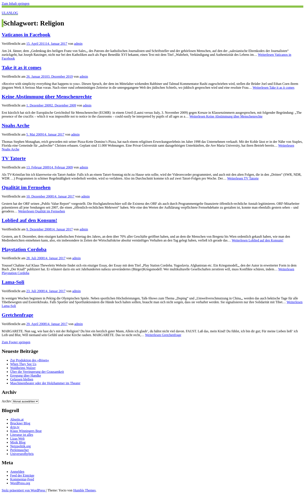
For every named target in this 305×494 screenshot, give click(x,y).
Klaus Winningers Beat (26, 431)
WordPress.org (20, 483)
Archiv (6, 401)
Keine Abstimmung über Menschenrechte (47, 96)
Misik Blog (17, 442)
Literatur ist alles (21, 434)
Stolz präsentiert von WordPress (24, 490)
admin (78, 43)
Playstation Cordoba (24, 249)
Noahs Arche (15, 125)
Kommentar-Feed (22, 479)
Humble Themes (84, 490)
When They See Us (23, 364)
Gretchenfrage (17, 315)
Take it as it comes (21, 67)
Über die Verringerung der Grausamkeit (37, 371)
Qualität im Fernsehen (26, 187)
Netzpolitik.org (20, 446)
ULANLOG (10, 13)
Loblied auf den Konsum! (29, 220)
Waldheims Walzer (23, 368)
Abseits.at (17, 419)
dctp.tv (14, 427)
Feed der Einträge (22, 475)
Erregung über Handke (25, 375)
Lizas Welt (17, 438)
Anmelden (17, 471)
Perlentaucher (19, 450)
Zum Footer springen (16, 342)
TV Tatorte (14, 158)
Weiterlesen (273, 87)
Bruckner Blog (20, 423)
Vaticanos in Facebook (26, 34)
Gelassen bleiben (21, 379)
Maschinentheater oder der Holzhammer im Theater (45, 383)
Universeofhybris (22, 454)
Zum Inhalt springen (15, 3)
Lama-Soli (13, 282)
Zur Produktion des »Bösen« (29, 360)
